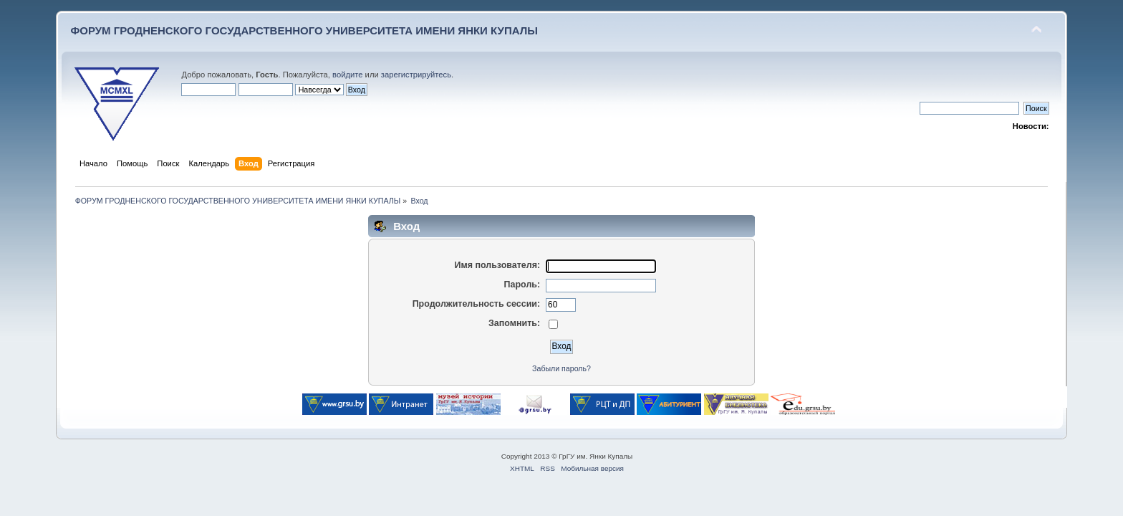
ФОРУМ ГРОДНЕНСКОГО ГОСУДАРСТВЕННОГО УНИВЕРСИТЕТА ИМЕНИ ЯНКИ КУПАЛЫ (304, 30)
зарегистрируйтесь (416, 74)
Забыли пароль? (561, 368)
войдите (347, 74)
